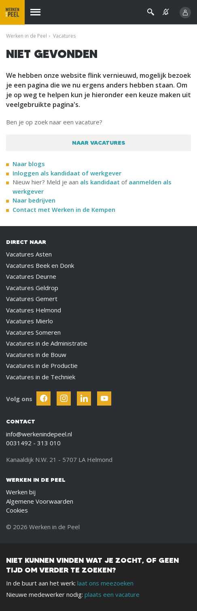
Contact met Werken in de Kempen (64, 209)
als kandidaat (100, 182)
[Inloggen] (185, 12)
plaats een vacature (112, 594)
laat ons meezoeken (105, 583)
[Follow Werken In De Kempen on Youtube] (104, 398)
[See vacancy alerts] (166, 12)
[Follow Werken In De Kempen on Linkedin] (84, 398)
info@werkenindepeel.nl (39, 434)
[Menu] (35, 12)
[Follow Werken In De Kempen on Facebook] (43, 398)
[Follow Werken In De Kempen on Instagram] (64, 398)
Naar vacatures (98, 142)
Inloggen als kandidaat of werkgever (67, 173)
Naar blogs (29, 164)
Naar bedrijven (35, 200)
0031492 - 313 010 (33, 443)
